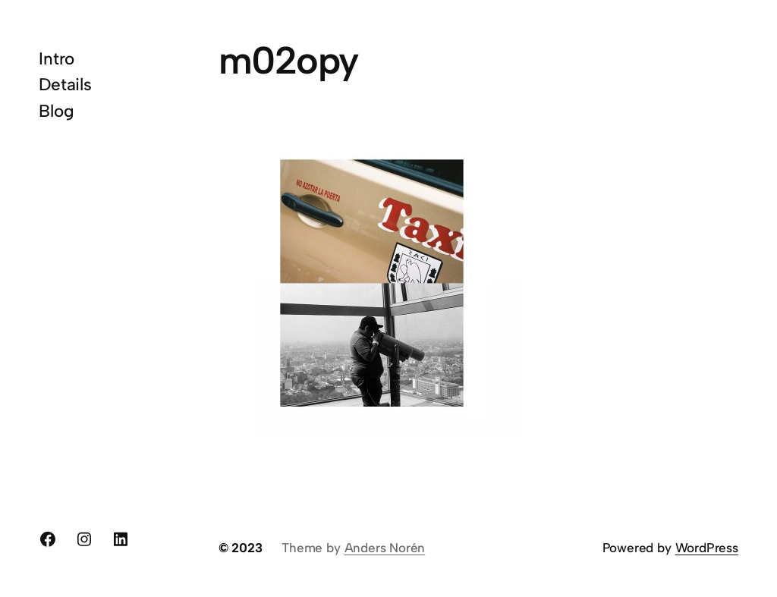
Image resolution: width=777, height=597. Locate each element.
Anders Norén (385, 547)
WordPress (706, 547)
